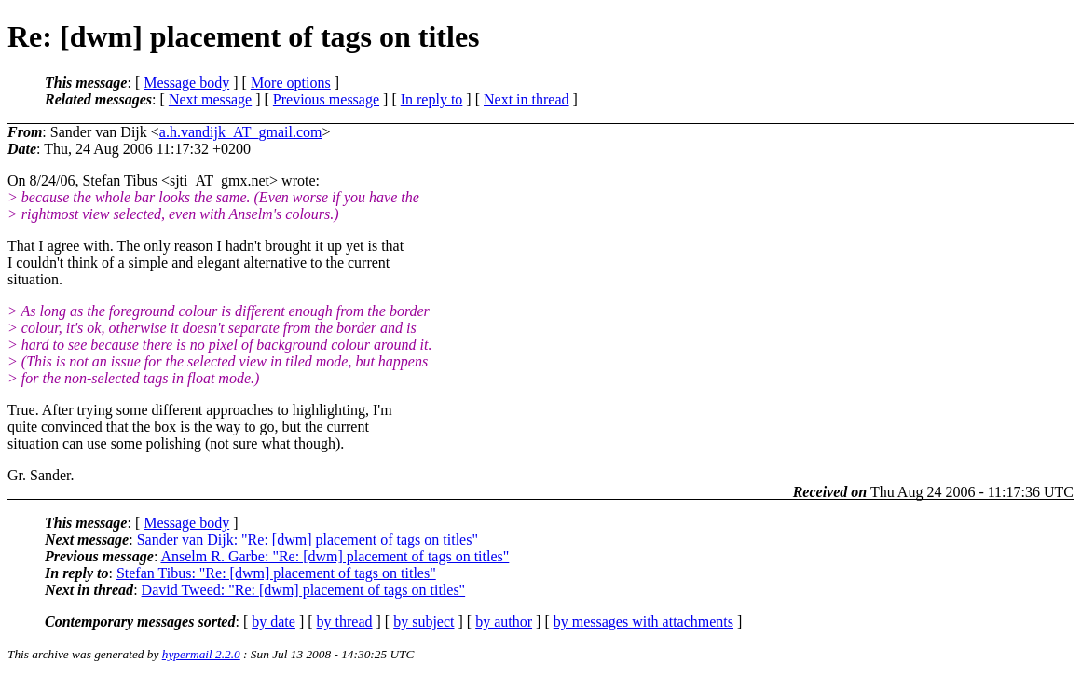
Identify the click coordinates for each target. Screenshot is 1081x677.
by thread (345, 621)
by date (273, 621)
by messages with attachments (643, 621)
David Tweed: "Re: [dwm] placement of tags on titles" (304, 590)
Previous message (326, 99)
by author (503, 621)
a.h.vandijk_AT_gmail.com (240, 132)
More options (291, 82)
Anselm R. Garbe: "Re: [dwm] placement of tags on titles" (334, 556)
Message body (186, 82)
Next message (210, 99)
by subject (423, 621)
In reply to (432, 99)
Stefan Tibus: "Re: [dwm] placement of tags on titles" (276, 573)
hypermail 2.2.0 (201, 654)
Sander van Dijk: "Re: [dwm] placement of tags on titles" (307, 539)
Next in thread (526, 99)
